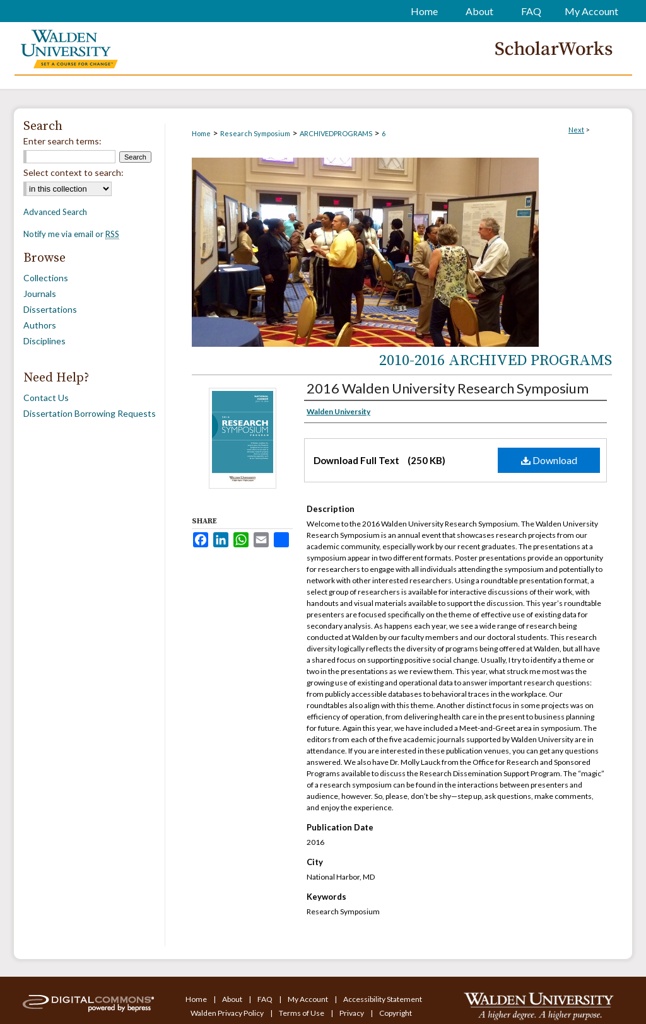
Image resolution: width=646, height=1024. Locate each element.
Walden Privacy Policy (228, 1013)
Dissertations (50, 309)
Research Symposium (255, 133)
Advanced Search (55, 212)
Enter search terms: (62, 141)
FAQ (265, 999)
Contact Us (46, 397)
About (233, 999)
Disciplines (44, 340)
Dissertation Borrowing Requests (89, 413)
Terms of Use (302, 1013)
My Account (308, 999)
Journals (39, 293)
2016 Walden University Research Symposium (448, 388)
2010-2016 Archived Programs (495, 360)
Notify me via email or (71, 234)
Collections (45, 277)
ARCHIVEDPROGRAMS (336, 133)
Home (201, 133)
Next (576, 129)
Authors (39, 325)
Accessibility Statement (382, 999)
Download (549, 460)
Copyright (395, 1013)
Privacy (352, 1013)
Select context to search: (73, 172)
